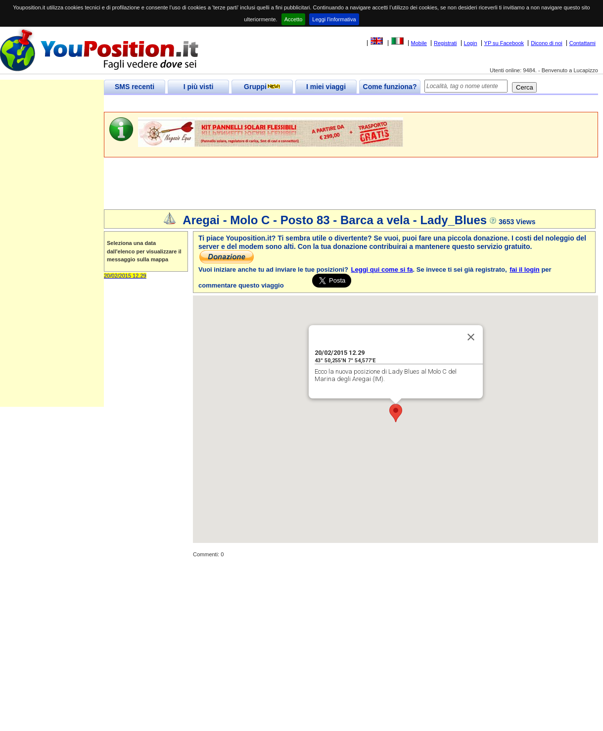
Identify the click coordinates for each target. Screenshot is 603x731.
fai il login (525, 269)
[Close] (471, 337)
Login (470, 43)
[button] (395, 413)
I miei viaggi (326, 87)
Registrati (445, 43)
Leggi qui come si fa (382, 269)
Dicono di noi (546, 43)
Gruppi (262, 87)
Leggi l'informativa (334, 19)
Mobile (419, 43)
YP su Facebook (504, 43)
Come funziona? (390, 87)
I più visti (199, 87)
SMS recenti (134, 87)
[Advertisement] (284, 103)
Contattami (582, 43)
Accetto (293, 19)
